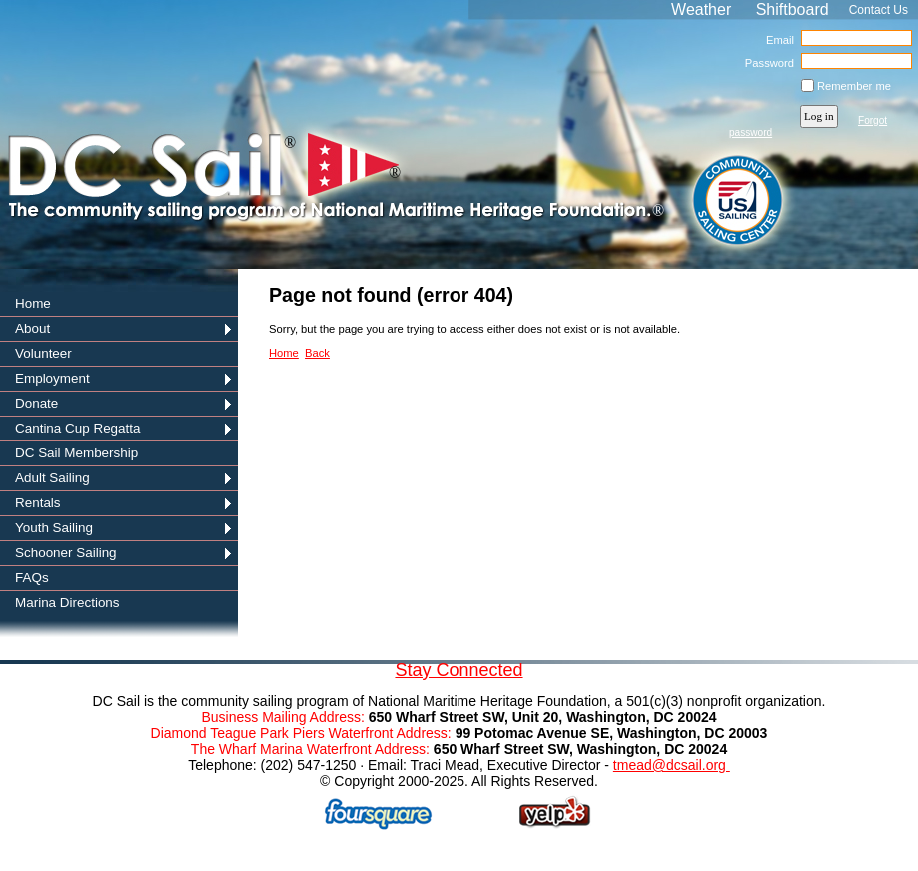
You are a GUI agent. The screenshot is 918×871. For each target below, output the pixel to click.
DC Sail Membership (76, 452)
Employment (52, 378)
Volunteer (43, 353)
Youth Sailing (54, 527)
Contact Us (878, 10)
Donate (36, 403)
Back (317, 353)
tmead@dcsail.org (671, 765)
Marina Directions (67, 602)
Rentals (38, 502)
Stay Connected (458, 670)
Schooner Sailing (66, 552)
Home (33, 303)
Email (776, 40)
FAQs (32, 577)
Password (765, 63)
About (32, 328)
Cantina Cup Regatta (78, 428)
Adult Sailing (52, 477)
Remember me (854, 86)
